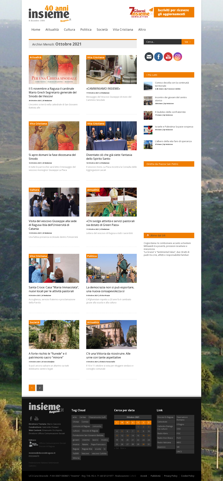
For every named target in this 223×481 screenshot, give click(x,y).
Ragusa (76, 449)
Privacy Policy (170, 475)
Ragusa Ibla (87, 449)
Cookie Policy (187, 475)
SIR (178, 447)
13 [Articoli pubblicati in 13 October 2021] (127, 435)
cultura (76, 430)
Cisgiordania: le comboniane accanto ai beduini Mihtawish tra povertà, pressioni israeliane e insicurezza (167, 246)
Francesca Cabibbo (173, 89)
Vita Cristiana (123, 29)
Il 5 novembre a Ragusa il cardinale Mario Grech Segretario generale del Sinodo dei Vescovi (52, 92)
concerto (97, 426)
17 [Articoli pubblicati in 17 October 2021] (149, 435)
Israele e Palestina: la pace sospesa (174, 126)
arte (75, 417)
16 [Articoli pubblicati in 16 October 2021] (144, 435)
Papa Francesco (98, 444)
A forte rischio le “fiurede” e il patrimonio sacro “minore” (48, 355)
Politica (85, 29)
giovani (76, 439)
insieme (86, 439)
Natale (85, 444)
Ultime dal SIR (157, 235)
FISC (178, 433)
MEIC (179, 442)
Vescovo (85, 453)
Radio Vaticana (164, 442)
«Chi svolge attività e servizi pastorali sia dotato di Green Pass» (110, 223)
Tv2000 (76, 453)
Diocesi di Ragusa (90, 430)
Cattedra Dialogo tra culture (165, 427)
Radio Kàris (162, 433)
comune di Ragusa (81, 426)
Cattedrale (162, 421)
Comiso (85, 421)
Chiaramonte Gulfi (97, 417)
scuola (98, 449)
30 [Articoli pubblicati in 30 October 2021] (144, 444)
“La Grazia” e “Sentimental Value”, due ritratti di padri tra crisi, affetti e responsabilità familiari (166, 253)
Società (102, 29)
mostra (104, 439)
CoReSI (132, 475)
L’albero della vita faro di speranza (173, 141)
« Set (116, 448)
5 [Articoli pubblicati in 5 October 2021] (122, 431)
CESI (178, 428)
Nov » (123, 448)
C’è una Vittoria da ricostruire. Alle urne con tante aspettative (108, 355)
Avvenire (161, 447)
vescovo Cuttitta (99, 453)
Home (35, 29)
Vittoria (76, 458)
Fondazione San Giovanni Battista (88, 435)
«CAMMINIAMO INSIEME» (103, 88)
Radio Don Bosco (165, 438)
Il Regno (180, 424)
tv (104, 449)
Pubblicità (155, 475)
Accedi (143, 475)
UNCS (179, 451)
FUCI (179, 438)
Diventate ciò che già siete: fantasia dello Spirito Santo (109, 157)
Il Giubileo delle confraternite (170, 111)
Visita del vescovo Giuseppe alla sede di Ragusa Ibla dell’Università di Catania (53, 225)
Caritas (83, 417)
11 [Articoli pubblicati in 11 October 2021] (117, 435)
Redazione (170, 103)
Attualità (52, 29)
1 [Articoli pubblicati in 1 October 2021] (138, 427)
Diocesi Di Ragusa (165, 417)
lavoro (95, 439)
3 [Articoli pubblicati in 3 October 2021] (148, 427)
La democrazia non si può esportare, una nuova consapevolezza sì (110, 289)
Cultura (69, 29)
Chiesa (76, 421)
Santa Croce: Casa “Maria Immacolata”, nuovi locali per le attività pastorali (54, 289)
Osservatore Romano (182, 418)
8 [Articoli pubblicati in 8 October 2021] (138, 431)
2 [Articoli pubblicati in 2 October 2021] (143, 427)
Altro (142, 29)
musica (76, 444)
